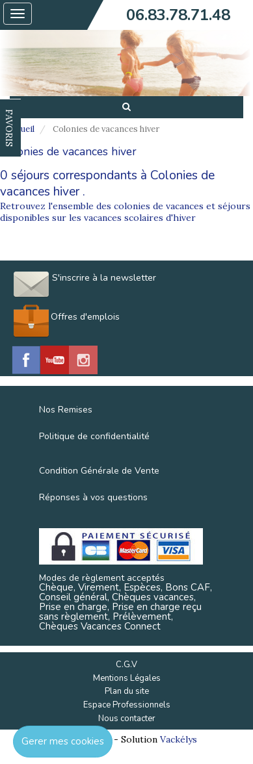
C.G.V (126, 664)
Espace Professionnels (126, 705)
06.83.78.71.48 (178, 15)
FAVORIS (9, 128)
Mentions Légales (127, 678)
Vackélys (178, 739)
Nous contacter (126, 718)
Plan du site (127, 691)
